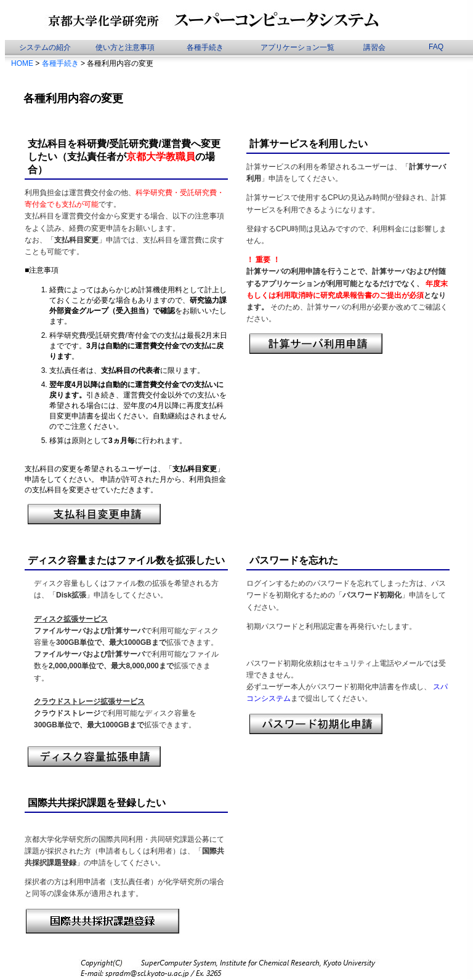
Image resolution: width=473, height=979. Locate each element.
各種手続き (205, 47)
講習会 (374, 47)
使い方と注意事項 (125, 47)
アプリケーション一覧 (297, 47)
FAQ (436, 46)
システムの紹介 (45, 47)
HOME (22, 63)
